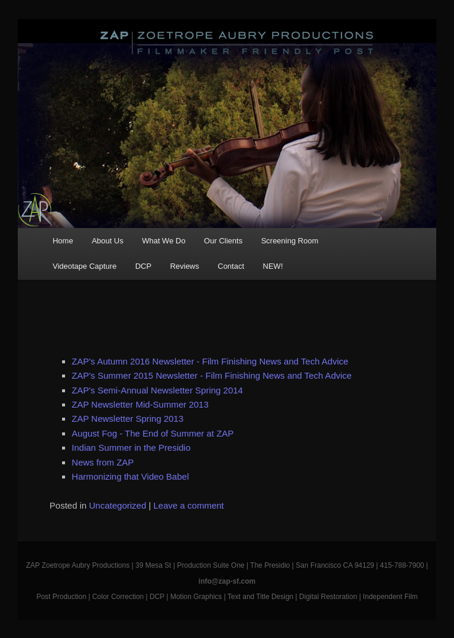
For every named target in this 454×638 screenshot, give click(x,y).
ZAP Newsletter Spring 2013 (127, 419)
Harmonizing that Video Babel (130, 476)
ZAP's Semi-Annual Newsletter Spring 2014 (157, 390)
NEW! (273, 266)
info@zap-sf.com (227, 581)
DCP (143, 266)
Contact (231, 266)
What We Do (163, 240)
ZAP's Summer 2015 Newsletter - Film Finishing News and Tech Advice (212, 375)
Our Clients (223, 240)
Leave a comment (189, 505)
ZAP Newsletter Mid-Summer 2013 (140, 404)
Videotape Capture (84, 266)
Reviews (184, 266)
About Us (107, 240)
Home (63, 240)
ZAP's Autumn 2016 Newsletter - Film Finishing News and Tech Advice (210, 361)
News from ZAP (103, 462)
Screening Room (290, 240)
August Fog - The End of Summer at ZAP (153, 433)
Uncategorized (118, 505)
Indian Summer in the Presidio (131, 447)
